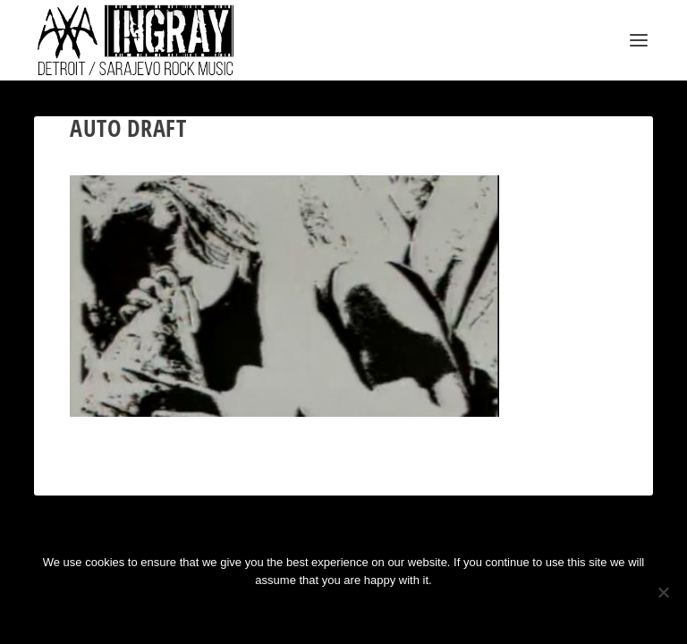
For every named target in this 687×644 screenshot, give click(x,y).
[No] (663, 592)
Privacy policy (367, 610)
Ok (280, 610)
